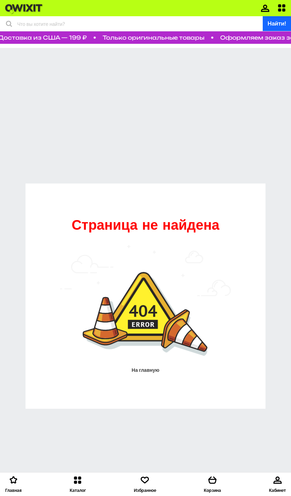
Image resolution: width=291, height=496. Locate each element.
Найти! (277, 23)
